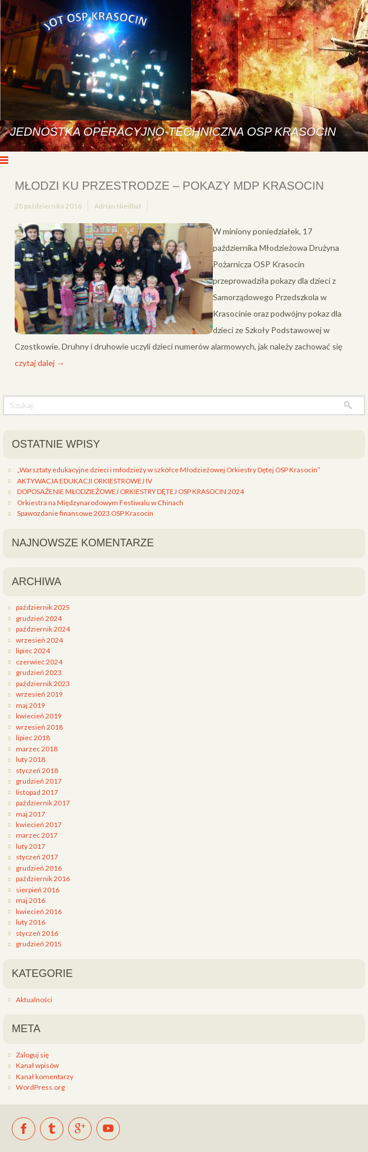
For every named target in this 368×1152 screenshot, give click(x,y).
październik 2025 (43, 607)
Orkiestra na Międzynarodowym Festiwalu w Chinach (100, 502)
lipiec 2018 (33, 737)
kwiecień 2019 (39, 715)
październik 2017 (43, 802)
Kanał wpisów (37, 1065)
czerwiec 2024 (39, 661)
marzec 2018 (37, 748)
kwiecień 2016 (39, 911)
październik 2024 (43, 628)
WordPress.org (40, 1087)
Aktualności (34, 999)
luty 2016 (30, 922)
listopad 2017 (37, 792)
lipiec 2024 (33, 650)
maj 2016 (30, 900)
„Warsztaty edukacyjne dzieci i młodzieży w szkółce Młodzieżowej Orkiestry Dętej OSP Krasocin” (168, 469)
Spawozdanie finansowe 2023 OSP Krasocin (85, 513)
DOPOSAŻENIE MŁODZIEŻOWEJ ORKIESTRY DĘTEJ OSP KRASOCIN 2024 (130, 491)
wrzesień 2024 (39, 640)
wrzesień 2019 (39, 694)
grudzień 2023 (39, 672)
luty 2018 (30, 759)
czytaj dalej (40, 363)
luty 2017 (30, 846)
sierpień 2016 (37, 889)
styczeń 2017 (37, 856)
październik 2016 (43, 878)
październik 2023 (43, 683)
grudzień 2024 (39, 618)
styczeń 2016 (37, 933)
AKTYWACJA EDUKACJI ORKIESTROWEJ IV (84, 480)
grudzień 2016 (39, 868)
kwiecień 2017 (39, 824)
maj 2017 (30, 814)
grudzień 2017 (39, 781)
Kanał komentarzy (44, 1076)
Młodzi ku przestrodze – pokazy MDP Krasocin (169, 185)
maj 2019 (30, 705)
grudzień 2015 (39, 943)
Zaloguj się (32, 1054)
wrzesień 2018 (39, 727)
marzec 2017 (37, 835)
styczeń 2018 (37, 770)
